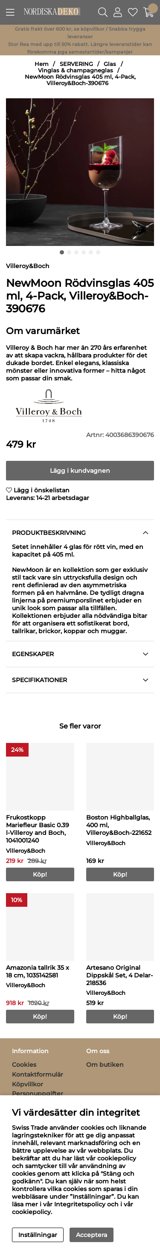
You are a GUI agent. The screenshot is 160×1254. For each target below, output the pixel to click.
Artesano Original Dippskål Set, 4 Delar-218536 (119, 975)
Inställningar (37, 1235)
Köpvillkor (27, 1084)
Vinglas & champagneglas (75, 70)
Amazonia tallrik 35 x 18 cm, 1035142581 (37, 971)
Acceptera (91, 1235)
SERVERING (76, 64)
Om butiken (105, 1064)
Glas (110, 64)
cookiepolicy (31, 1212)
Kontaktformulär (37, 1074)
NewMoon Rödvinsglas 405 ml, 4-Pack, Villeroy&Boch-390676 (80, 80)
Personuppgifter (37, 1093)
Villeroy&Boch (27, 266)
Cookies (24, 1064)
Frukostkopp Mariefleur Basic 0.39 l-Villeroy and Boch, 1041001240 (37, 829)
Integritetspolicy (79, 1204)
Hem (42, 64)
